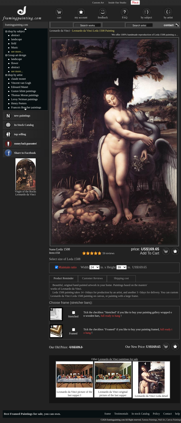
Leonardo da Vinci (60, 30)
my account (81, 17)
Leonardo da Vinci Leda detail (151, 396)
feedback (103, 17)
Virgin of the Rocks (25, 191)
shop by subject (16, 31)
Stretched (73, 316)
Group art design (17, 55)
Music (14, 47)
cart (59, 17)
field (13, 43)
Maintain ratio (67, 267)
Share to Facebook (25, 152)
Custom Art (98, 2)
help (177, 413)
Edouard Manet (19, 87)
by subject (146, 17)
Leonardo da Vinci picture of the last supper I (74, 393)
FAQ (124, 17)
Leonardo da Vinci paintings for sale (118, 359)
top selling (20, 134)
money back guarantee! (25, 143)
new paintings (22, 115)
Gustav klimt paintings (23, 91)
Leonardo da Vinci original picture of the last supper (113, 393)
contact (168, 25)
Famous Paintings (149, 420)
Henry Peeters (19, 103)
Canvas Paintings (173, 420)
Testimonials (121, 413)
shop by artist (15, 75)
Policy (156, 413)
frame (108, 413)
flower (14, 63)
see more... (17, 51)
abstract (15, 35)
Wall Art (161, 420)
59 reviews (108, 253)
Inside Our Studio (117, 2)
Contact (167, 413)
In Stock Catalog (24, 125)
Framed (73, 333)
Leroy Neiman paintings (24, 99)
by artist (168, 17)
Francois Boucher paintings (26, 107)
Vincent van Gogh (21, 83)
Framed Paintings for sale (26, 414)
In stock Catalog (141, 413)
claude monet (18, 78)
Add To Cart (149, 253)
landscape (16, 39)
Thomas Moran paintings (25, 95)
